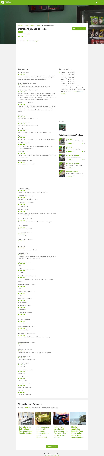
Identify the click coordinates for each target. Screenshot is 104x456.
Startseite (20, 25)
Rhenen (39, 25)
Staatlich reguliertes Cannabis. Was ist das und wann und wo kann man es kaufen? (77, 432)
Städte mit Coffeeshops (30, 25)
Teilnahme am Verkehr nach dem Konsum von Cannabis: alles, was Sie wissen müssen (61, 432)
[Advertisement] (52, 55)
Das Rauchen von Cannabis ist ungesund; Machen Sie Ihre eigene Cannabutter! (43, 432)
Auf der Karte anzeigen (79, 28)
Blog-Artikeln (27, 407)
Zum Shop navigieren (33, 41)
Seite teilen (21, 41)
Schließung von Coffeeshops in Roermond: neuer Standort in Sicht (26, 430)
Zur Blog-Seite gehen (52, 446)
